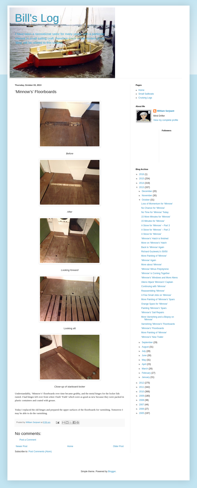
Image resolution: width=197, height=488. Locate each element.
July (144, 351)
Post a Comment (28, 439)
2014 (142, 183)
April (144, 364)
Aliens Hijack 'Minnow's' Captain (157, 282)
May (144, 360)
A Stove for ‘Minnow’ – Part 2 (155, 229)
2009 (142, 396)
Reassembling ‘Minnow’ (153, 291)
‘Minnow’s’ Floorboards (152, 328)
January (146, 377)
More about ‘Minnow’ (151, 264)
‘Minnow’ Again (148, 260)
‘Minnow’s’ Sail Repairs (152, 312)
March (145, 368)
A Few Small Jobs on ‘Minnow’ (156, 295)
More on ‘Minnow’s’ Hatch (154, 242)
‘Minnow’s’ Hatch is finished (154, 238)
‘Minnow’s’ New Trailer (152, 337)
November (147, 195)
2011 (142, 387)
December (147, 191)
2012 (142, 383)
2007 (142, 404)
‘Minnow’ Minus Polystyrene (155, 269)
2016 (142, 174)
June (144, 355)
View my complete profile (165, 120)
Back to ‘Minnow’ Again (152, 247)
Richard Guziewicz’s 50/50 (154, 251)
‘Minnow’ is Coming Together (155, 273)
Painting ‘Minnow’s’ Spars (154, 308)
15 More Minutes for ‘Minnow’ (155, 216)
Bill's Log (37, 18)
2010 (142, 391)
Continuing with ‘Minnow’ (153, 286)
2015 (142, 178)
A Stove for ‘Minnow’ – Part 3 (155, 225)
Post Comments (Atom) (40, 451)
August (145, 347)
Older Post (118, 446)
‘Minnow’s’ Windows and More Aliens (159, 277)
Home (70, 446)
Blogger (112, 471)
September (147, 342)
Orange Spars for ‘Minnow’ (154, 304)
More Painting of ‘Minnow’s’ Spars (158, 299)
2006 (142, 409)
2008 (142, 400)
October (146, 199)
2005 (142, 413)
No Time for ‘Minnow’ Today (155, 212)
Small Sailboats (146, 94)
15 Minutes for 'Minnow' (152, 221)
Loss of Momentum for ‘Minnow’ (157, 203)
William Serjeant (165, 111)
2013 (142, 187)
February (146, 373)
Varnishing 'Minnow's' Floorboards (158, 324)
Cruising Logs (145, 97)
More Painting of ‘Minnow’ (154, 332)
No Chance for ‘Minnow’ (153, 208)
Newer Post (21, 446)
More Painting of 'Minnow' (154, 256)
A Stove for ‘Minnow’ (151, 234)
